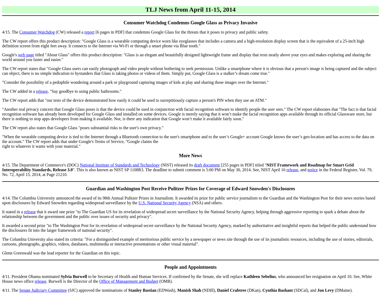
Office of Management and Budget (128, 281)
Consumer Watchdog (37, 32)
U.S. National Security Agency (164, 203)
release (42, 91)
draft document (207, 165)
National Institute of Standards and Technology (120, 165)
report (89, 32)
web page (26, 55)
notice (312, 170)
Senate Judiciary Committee (43, 290)
